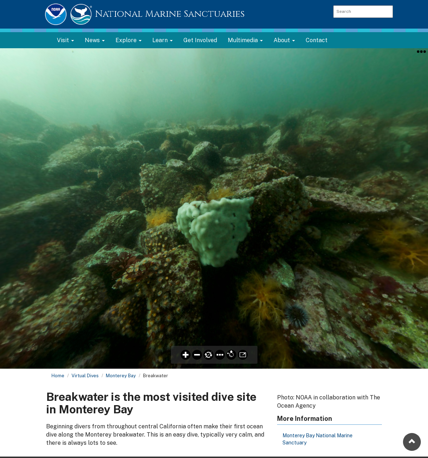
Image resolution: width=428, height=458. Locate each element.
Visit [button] (65, 40)
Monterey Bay (121, 375)
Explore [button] (128, 40)
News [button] (95, 40)
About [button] (284, 40)
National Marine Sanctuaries (170, 14)
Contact (317, 40)
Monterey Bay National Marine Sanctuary (317, 439)
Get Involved (200, 40)
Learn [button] (162, 40)
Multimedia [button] (245, 40)
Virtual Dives (85, 375)
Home (57, 375)
